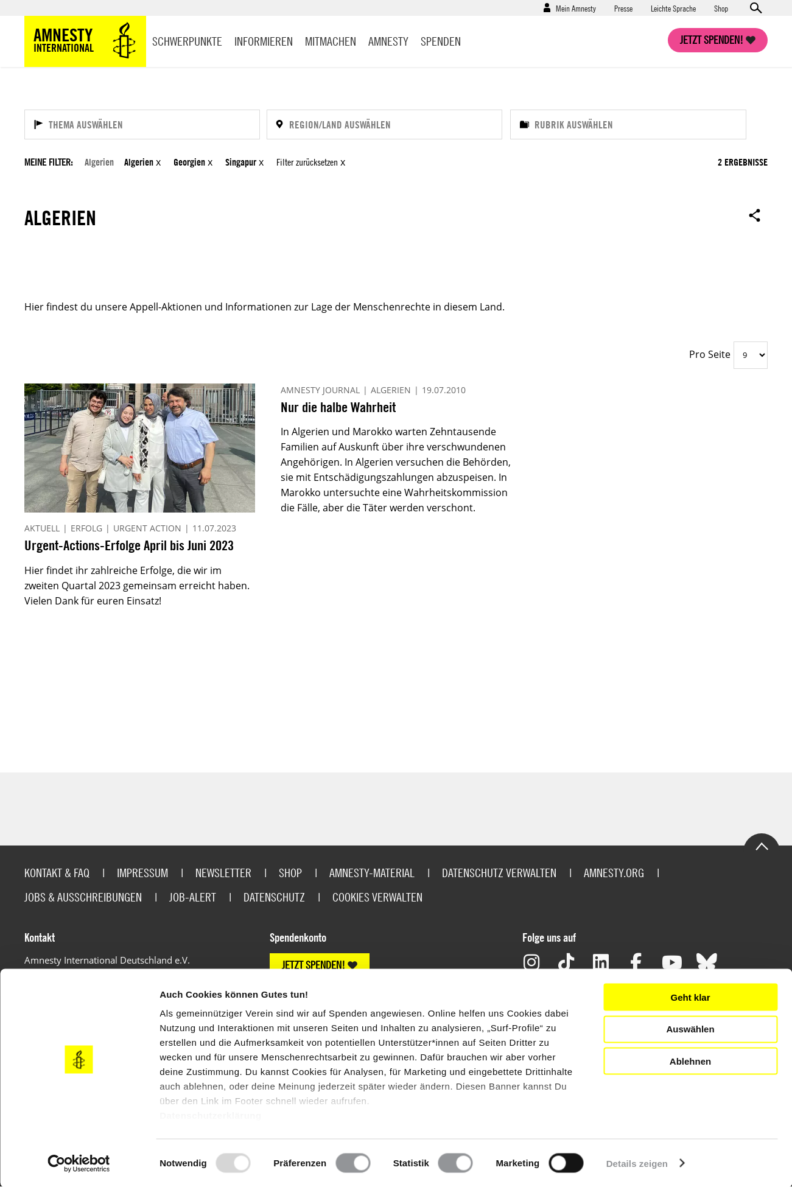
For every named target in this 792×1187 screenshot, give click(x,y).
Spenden (441, 41)
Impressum (142, 872)
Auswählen (690, 1029)
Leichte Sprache (673, 7)
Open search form (755, 8)
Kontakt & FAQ (56, 872)
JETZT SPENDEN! (313, 965)
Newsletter (223, 872)
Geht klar (690, 997)
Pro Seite (710, 354)
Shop (721, 7)
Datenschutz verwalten (499, 872)
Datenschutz (274, 897)
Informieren (263, 41)
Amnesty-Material (372, 872)
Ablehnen (690, 1061)
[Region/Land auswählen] (384, 124)
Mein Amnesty (576, 7)
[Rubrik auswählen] (628, 124)
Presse (623, 7)
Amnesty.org (614, 872)
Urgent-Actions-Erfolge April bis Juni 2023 (129, 545)
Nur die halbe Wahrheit (338, 407)
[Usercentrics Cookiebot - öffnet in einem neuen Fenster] (79, 1163)
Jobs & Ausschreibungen (83, 897)
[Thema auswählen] (142, 124)
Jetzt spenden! (711, 39)
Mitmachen (330, 41)
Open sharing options (755, 215)
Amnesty (388, 41)
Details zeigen (637, 1163)
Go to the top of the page (761, 845)
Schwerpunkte (187, 41)
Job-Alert (192, 897)
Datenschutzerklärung (210, 1115)
